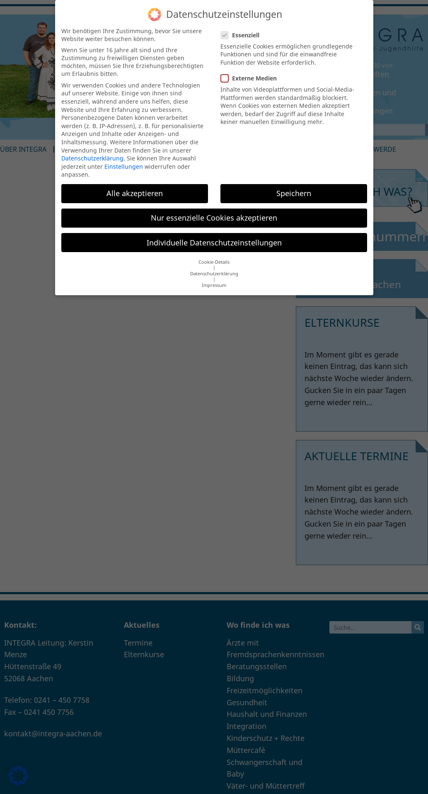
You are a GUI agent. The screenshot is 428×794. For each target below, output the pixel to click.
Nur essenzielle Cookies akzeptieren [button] (214, 211)
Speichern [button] (293, 186)
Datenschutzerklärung (92, 151)
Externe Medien (251, 71)
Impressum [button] (214, 278)
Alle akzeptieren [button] (134, 186)
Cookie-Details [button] (214, 255)
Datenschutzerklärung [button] (214, 267)
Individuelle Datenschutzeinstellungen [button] (214, 235)
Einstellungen (123, 159)
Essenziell (242, 28)
